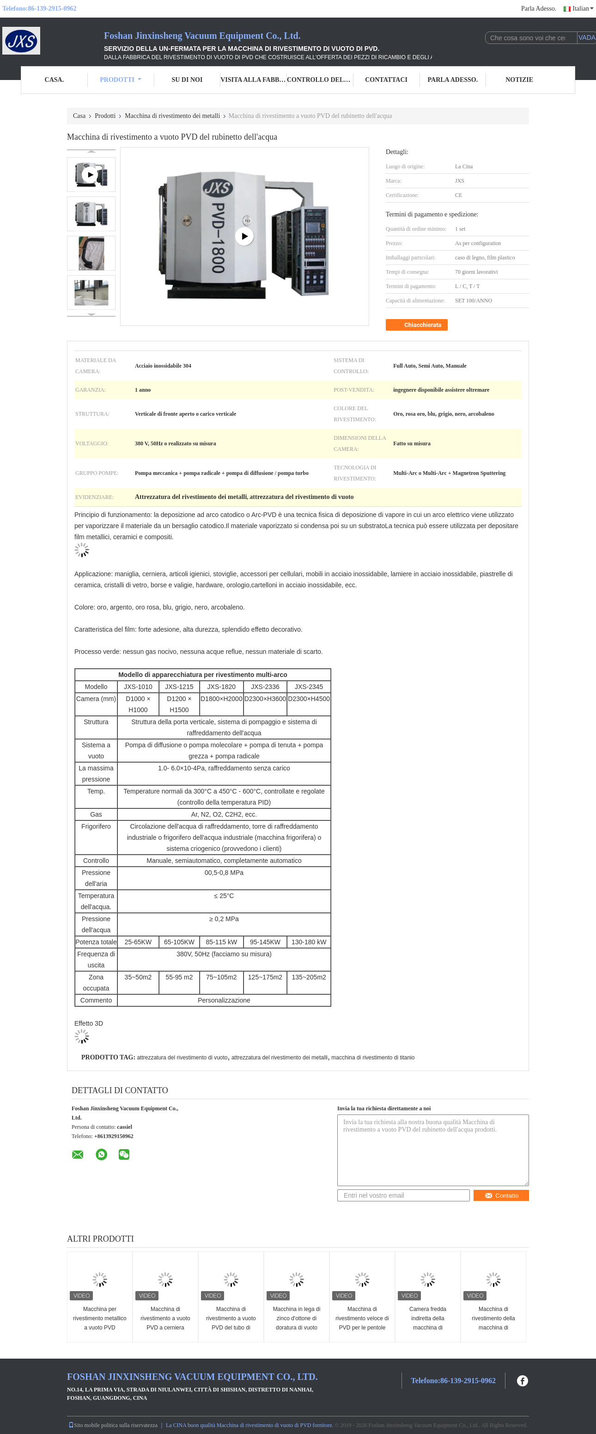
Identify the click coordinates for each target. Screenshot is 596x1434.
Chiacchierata (418, 325)
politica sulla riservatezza (129, 1425)
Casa (79, 115)
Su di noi (186, 79)
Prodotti (120, 79)
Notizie (519, 79)
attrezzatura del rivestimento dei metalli (279, 1057)
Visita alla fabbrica (253, 79)
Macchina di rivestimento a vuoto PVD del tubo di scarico (230, 1323)
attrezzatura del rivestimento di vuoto (182, 1057)
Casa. (54, 79)
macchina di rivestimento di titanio (372, 1057)
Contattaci (386, 79)
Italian (583, 8)
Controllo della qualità (320, 79)
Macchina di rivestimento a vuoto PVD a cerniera (165, 1318)
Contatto (501, 1195)
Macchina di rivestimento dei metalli (172, 115)
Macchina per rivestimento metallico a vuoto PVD (99, 1318)
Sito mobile (84, 1425)
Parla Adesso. (538, 8)
